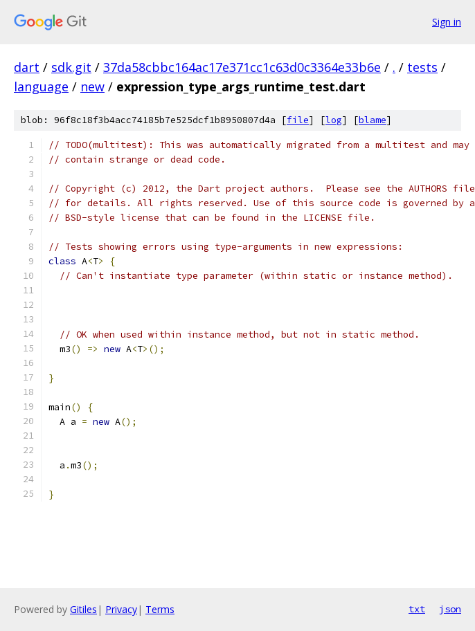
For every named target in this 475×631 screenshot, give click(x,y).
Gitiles (83, 609)
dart (26, 67)
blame (372, 120)
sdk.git (71, 67)
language (41, 86)
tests (422, 67)
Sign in (446, 21)
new (92, 86)
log (333, 120)
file (298, 120)
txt (417, 609)
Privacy (121, 609)
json (450, 609)
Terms (159, 609)
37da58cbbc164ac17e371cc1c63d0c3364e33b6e (242, 67)
